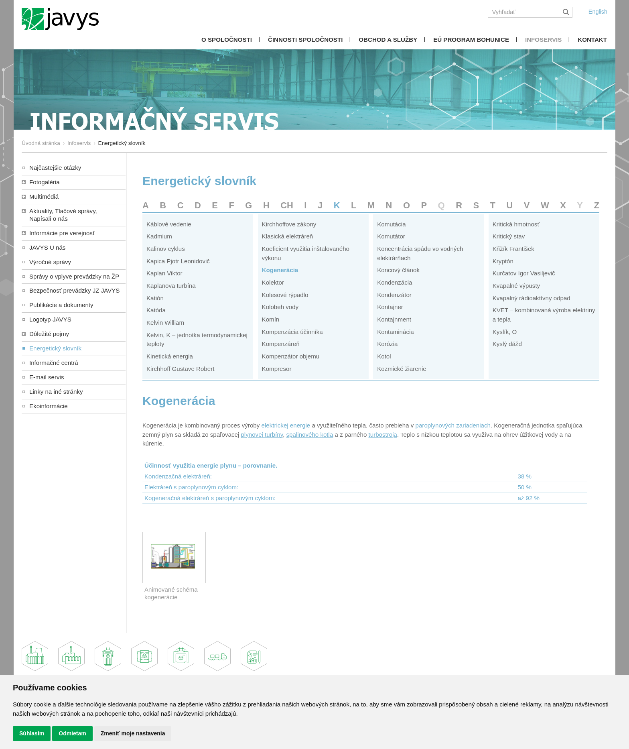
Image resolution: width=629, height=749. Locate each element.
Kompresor (277, 368)
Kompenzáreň (281, 343)
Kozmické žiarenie (401, 368)
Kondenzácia (394, 282)
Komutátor (391, 236)
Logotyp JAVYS (50, 319)
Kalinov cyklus (165, 248)
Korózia (387, 343)
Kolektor (273, 282)
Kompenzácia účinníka (292, 331)
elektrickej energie (285, 425)
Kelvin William (165, 322)
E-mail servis (46, 377)
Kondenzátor (394, 294)
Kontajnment (394, 319)
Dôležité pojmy (49, 333)
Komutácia (391, 224)
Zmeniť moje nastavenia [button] (133, 733)
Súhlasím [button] (31, 733)
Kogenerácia (280, 270)
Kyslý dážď (507, 343)
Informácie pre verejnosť (62, 233)
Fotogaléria (44, 182)
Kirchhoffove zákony (289, 224)
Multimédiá (44, 196)
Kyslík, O (505, 331)
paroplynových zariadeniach (453, 425)
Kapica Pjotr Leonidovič (178, 261)
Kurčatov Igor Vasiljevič (524, 273)
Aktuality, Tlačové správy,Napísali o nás (63, 215)
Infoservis (543, 39)
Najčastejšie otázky (55, 167)
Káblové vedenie (168, 224)
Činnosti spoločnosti (305, 39)
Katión (155, 298)
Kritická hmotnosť (516, 224)
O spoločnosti (226, 39)
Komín (271, 319)
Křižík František (513, 248)
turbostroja (383, 434)
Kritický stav (509, 236)
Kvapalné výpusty (516, 285)
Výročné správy (50, 261)
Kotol (384, 356)
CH (286, 205)
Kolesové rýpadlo (285, 294)
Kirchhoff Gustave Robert (180, 368)
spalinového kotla (309, 434)
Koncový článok (398, 270)
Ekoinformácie (48, 406)
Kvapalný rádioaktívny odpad (531, 298)
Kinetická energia (169, 356)
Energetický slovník (55, 348)
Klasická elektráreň (287, 236)
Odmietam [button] (72, 733)
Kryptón (503, 261)
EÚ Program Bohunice (471, 39)
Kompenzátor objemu (291, 356)
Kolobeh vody (280, 306)
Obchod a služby (388, 39)
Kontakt (592, 39)
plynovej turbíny (262, 434)
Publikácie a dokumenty (61, 304)
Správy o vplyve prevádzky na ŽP (74, 276)
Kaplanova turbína (171, 285)
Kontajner (390, 306)
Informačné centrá (53, 362)
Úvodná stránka (41, 143)
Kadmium (159, 236)
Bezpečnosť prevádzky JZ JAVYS (74, 290)
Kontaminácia (395, 331)
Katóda (156, 310)
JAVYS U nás (47, 247)
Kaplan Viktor (164, 273)
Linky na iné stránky (56, 391)
